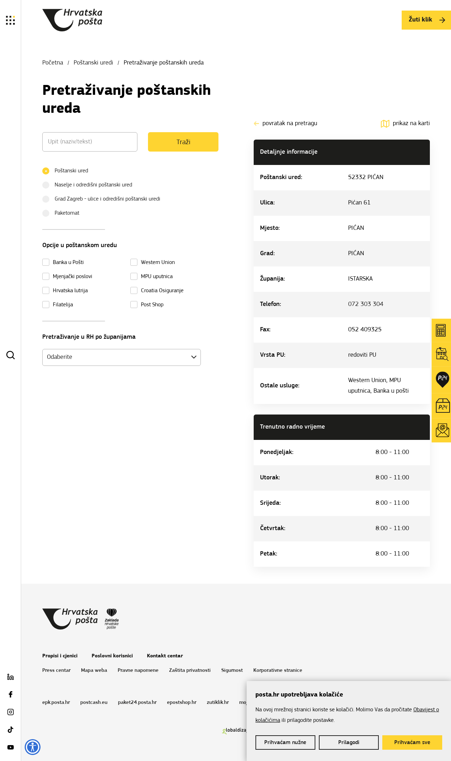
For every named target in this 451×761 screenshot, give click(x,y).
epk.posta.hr (56, 702)
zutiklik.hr (218, 702)
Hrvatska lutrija (70, 291)
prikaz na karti (405, 123)
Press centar (56, 670)
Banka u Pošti (68, 262)
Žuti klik (427, 20)
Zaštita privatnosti (190, 670)
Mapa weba (94, 670)
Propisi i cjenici (60, 656)
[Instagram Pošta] (10, 713)
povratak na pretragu (285, 123)
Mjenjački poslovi (72, 277)
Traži (183, 142)
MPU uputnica (157, 277)
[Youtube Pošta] (10, 748)
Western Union (158, 262)
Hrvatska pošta (72, 20)
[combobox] (121, 357)
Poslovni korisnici (112, 656)
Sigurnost (232, 670)
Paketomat (63, 212)
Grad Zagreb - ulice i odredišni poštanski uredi (103, 198)
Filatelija (63, 305)
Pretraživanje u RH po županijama (89, 337)
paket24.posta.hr (137, 702)
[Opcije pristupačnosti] (33, 747)
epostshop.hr (181, 702)
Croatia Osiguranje (162, 291)
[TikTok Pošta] (10, 731)
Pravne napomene (138, 670)
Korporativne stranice (277, 670)
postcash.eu (93, 702)
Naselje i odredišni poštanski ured (89, 184)
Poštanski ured (67, 170)
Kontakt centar (165, 656)
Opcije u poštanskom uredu (79, 245)
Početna (52, 63)
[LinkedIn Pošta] (10, 678)
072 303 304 (365, 304)
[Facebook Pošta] (10, 696)
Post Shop (152, 305)
